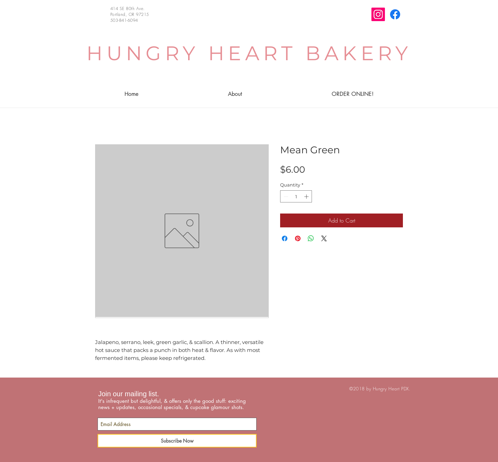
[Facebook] (395, 14)
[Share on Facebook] (284, 238)
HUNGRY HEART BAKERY (249, 53)
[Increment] (307, 196)
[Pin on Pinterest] (298, 238)
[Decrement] (285, 196)
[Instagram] (378, 14)
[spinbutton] (296, 196)
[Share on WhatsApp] (311, 238)
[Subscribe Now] (177, 440)
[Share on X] (324, 238)
